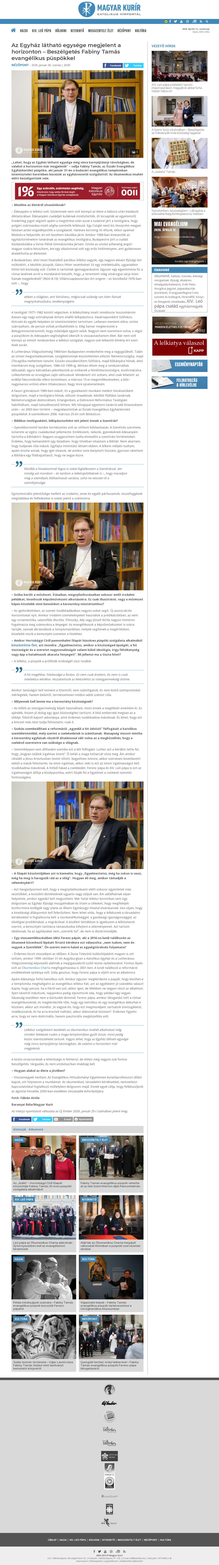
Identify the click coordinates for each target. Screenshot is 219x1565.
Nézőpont (124, 30)
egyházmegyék (191, 306)
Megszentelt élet (101, 30)
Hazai (24, 30)
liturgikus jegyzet (165, 288)
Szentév (186, 276)
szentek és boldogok (167, 297)
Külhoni (61, 30)
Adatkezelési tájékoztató (131, 1561)
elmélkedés (178, 302)
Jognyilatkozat (111, 1561)
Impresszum (82, 1561)
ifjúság (174, 280)
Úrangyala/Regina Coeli (183, 293)
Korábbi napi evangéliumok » (190, 261)
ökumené (161, 276)
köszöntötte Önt (24, 645)
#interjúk (19, 1129)
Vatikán (175, 276)
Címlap (52, 1539)
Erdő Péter (189, 284)
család (172, 306)
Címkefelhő (161, 270)
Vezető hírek (163, 46)
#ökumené (35, 1129)
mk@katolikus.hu (137, 1558)
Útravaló (159, 311)
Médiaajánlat (96, 1561)
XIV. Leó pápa (41, 30)
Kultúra (140, 30)
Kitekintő (77, 30)
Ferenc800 (188, 297)
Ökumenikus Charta (36, 968)
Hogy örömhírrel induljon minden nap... (175, 229)
